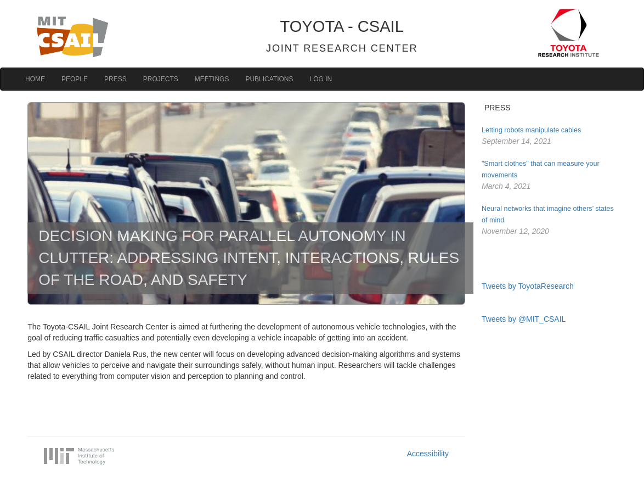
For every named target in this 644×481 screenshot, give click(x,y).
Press (115, 79)
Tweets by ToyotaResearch (528, 286)
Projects (160, 79)
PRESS (497, 107)
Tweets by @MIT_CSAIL (524, 319)
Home (35, 79)
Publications (269, 79)
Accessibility (428, 453)
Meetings (212, 79)
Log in (321, 79)
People (74, 79)
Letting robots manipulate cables (531, 130)
